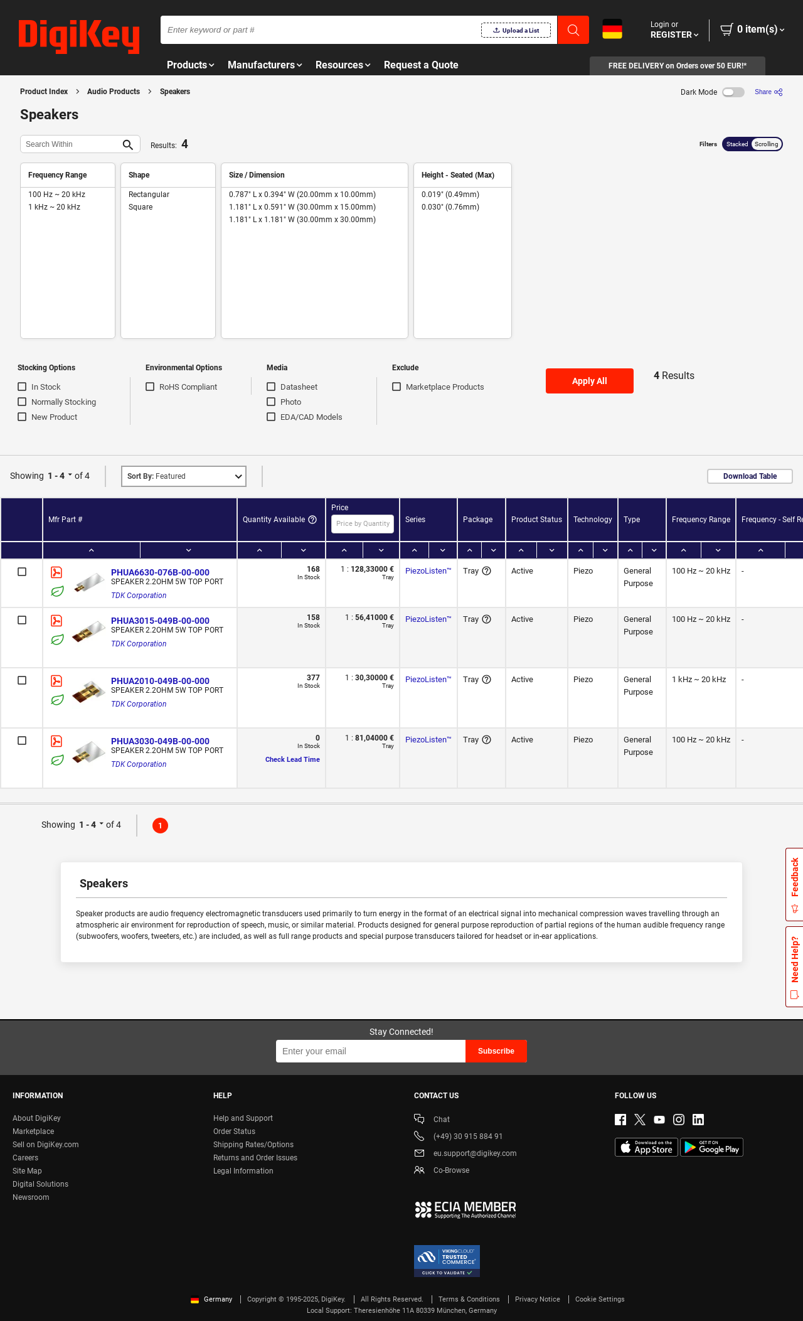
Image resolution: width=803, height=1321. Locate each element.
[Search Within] (70, 144)
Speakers (175, 91)
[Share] (769, 92)
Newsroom (31, 1197)
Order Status (234, 1131)
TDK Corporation (138, 595)
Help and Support (243, 1118)
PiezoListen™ (428, 570)
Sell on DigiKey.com (46, 1144)
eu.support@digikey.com (465, 1154)
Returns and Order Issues (255, 1157)
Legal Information (243, 1171)
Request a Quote (421, 65)
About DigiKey (37, 1118)
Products (187, 65)
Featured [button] (156, 476)
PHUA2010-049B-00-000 (160, 681)
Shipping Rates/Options (253, 1144)
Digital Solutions (40, 1184)
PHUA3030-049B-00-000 (160, 741)
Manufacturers (261, 65)
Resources (339, 65)
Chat (432, 1120)
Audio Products (113, 91)
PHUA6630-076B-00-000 (160, 572)
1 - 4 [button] (56, 476)
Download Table (750, 476)
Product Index (44, 91)
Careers (25, 1157)
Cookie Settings (600, 1299)
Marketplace (33, 1131)
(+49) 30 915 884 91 (458, 1137)
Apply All (589, 381)
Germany (211, 1299)
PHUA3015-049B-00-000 (160, 621)
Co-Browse (441, 1171)
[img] (79, 37)
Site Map (27, 1171)
